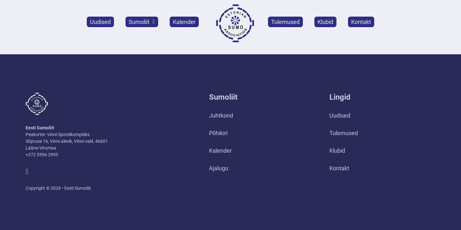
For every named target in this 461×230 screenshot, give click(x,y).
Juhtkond (221, 115)
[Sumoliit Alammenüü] (154, 22)
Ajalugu (218, 168)
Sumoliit (139, 22)
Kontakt (361, 22)
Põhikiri (218, 133)
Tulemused (285, 22)
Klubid (325, 22)
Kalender (184, 22)
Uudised (100, 22)
